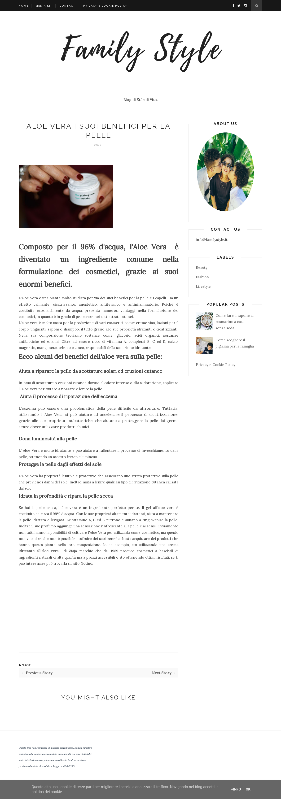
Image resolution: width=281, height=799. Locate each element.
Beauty (201, 267)
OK (248, 789)
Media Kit (44, 5)
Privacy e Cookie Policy (105, 5)
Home (23, 5)
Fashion (202, 277)
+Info (236, 789)
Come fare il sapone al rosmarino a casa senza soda (234, 321)
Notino (86, 563)
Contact (67, 5)
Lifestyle (203, 286)
